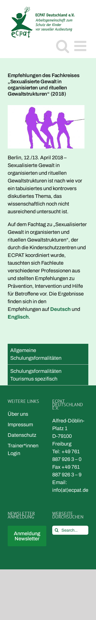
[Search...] (70, 530)
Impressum (20, 424)
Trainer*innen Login (23, 449)
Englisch (18, 317)
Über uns (18, 414)
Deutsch (60, 309)
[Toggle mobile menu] (81, 46)
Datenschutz (22, 435)
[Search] (56, 530)
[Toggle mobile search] (62, 46)
